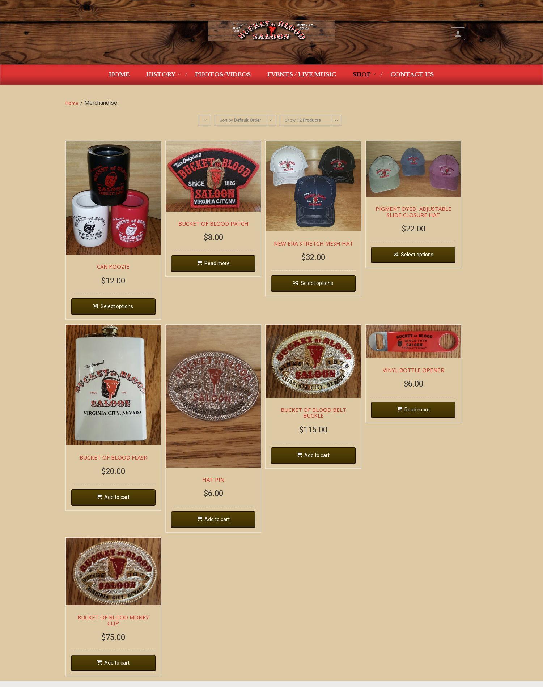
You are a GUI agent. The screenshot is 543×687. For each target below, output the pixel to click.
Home (119, 74)
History (160, 74)
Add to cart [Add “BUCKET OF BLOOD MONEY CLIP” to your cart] (119, 669)
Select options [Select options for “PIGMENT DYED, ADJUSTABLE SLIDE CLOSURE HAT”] (431, 257)
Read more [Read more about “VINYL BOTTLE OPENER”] (431, 415)
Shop (362, 74)
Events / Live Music (301, 74)
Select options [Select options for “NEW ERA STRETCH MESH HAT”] (327, 287)
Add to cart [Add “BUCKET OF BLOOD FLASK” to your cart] (119, 506)
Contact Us (412, 74)
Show (303, 120)
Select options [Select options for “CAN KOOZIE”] (119, 311)
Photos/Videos (223, 74)
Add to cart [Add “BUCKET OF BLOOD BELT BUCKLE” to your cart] (327, 457)
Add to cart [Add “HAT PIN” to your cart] (223, 529)
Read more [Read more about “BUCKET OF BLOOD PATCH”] (223, 266)
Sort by (240, 120)
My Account (458, 33)
